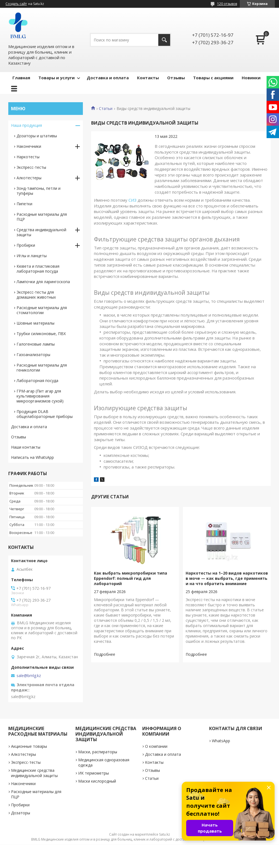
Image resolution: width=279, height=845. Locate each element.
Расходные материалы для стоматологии (42, 310)
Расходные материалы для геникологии (42, 367)
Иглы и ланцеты (32, 255)
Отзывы (176, 77)
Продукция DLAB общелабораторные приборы (45, 414)
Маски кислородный (97, 781)
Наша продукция (26, 125)
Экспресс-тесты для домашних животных (36, 294)
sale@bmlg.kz (29, 675)
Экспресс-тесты (31, 167)
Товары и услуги (56, 77)
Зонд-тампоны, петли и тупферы (38, 191)
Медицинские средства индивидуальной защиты (34, 773)
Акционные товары (29, 746)
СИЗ (132, 200)
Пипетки (24, 203)
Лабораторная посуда (37, 380)
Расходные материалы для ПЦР (42, 217)
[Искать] (164, 40)
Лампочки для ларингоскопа (43, 281)
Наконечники (29, 146)
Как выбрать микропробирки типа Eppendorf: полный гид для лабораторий (130, 578)
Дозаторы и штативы (37, 135)
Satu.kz (164, 834)
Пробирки (26, 245)
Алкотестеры (29, 177)
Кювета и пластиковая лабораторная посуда (38, 269)
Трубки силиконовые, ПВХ (41, 333)
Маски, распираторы (97, 751)
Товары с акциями (213, 77)
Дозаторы (20, 812)
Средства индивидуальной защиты (41, 232)
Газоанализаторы (33, 354)
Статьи (105, 108)
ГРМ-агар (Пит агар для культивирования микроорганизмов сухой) (40, 396)
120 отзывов (227, 3)
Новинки (251, 77)
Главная (21, 77)
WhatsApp (221, 740)
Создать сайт (16, 4)
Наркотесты (28, 156)
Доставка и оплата (108, 77)
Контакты (148, 77)
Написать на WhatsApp (32, 457)
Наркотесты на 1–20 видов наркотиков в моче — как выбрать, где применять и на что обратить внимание (227, 578)
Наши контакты (25, 447)
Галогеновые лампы (36, 344)
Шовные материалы (35, 323)
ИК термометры (93, 773)
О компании (156, 746)
